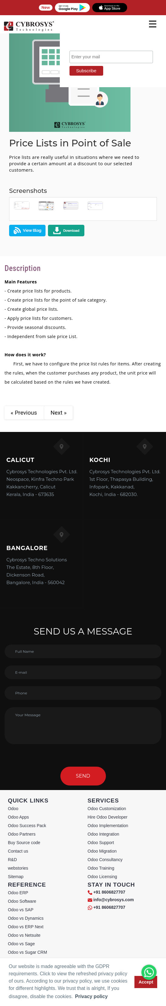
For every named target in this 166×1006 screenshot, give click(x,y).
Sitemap (15, 876)
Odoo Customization (107, 808)
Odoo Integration (103, 834)
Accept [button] (146, 982)
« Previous (24, 412)
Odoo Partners (22, 834)
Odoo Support (101, 842)
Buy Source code (24, 842)
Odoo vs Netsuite (24, 935)
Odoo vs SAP (20, 909)
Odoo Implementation (108, 825)
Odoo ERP (18, 892)
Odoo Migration (102, 851)
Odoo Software (22, 901)
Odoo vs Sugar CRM (27, 952)
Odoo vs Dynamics (25, 918)
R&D (12, 859)
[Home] (29, 30)
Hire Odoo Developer (108, 817)
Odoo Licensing (102, 876)
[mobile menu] (152, 24)
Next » (58, 412)
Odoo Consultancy (105, 859)
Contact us (18, 851)
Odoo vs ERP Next (25, 926)
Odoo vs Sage (21, 943)
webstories (18, 868)
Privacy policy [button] (91, 996)
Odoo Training (101, 868)
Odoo (13, 808)
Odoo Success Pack (27, 825)
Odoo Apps (18, 817)
